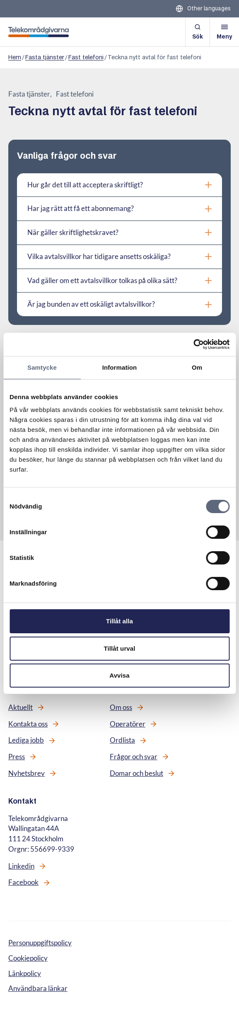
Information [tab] (119, 367)
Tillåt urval (119, 648)
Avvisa (119, 675)
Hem (14, 57)
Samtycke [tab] (42, 367)
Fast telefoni (86, 57)
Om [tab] (197, 367)
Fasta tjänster (44, 57)
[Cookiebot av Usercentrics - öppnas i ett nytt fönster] (193, 344)
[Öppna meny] (224, 31)
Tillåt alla (119, 621)
